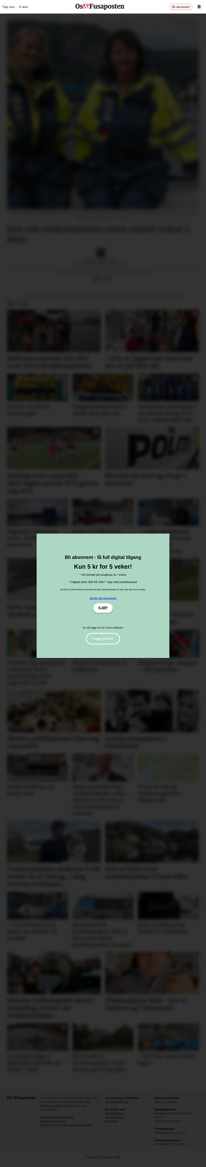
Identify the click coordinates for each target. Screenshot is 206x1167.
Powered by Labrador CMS (103, 1161)
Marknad (111, 1125)
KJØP (103, 608)
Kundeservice (115, 1121)
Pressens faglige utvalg (57, 1121)
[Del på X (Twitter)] (103, 283)
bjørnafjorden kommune (83, 299)
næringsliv (131, 299)
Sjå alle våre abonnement (103, 598)
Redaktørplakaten (53, 1125)
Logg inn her (103, 638)
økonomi (151, 299)
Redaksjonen (114, 1117)
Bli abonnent (181, 7)
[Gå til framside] (99, 7)
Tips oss (8, 7)
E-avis (23, 7)
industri (112, 299)
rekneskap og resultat (43, 299)
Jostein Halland (116, 1105)
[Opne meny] (199, 7)
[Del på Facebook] (96, 283)
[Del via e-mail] (109, 283)
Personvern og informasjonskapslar (65, 1128)
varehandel (170, 299)
